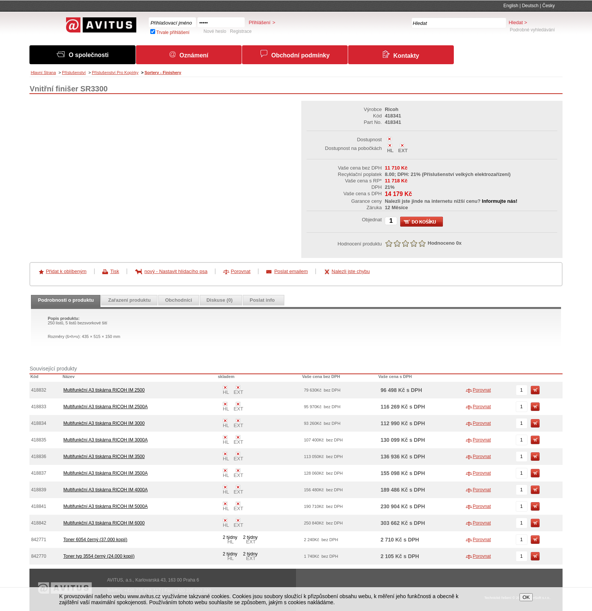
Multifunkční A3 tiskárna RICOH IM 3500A (105, 473)
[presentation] (66, 303)
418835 (38, 440)
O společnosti (89, 55)
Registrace (240, 31)
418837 (38, 473)
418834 (38, 423)
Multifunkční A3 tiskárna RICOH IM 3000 (104, 423)
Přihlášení (260, 22)
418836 (38, 456)
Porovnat (240, 271)
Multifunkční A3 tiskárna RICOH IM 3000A (105, 440)
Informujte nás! (499, 201)
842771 (38, 539)
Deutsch (530, 5)
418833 (38, 406)
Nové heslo (215, 31)
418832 (38, 390)
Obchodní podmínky (300, 55)
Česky (548, 5)
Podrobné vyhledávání (532, 29)
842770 (38, 556)
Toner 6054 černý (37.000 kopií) (95, 539)
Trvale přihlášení (173, 32)
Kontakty (406, 55)
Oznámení (193, 55)
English (510, 5)
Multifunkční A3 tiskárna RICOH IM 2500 (104, 390)
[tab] (65, 303)
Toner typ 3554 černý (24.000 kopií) (99, 556)
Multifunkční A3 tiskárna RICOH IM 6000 (104, 523)
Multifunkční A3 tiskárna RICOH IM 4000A (105, 489)
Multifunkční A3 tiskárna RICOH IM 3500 (104, 456)
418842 (38, 523)
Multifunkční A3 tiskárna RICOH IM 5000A (105, 506)
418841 (38, 506)
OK (526, 597)
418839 (38, 489)
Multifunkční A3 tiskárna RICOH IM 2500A (105, 406)
